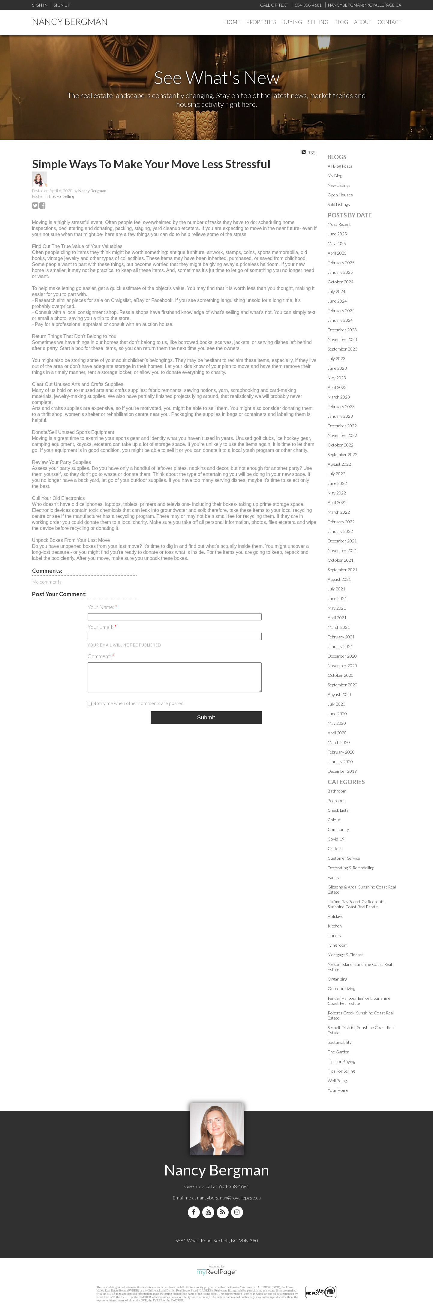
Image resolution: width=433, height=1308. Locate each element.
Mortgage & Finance (346, 954)
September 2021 (342, 569)
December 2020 (342, 655)
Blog (341, 22)
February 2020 (341, 751)
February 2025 (341, 262)
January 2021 (340, 646)
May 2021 (337, 608)
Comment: (100, 656)
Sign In (39, 4)
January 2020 (340, 761)
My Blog (335, 175)
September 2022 (342, 454)
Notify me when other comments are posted (136, 703)
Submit (206, 717)
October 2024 (340, 281)
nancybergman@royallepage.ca (229, 1197)
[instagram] (238, 1212)
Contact (389, 22)
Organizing (337, 978)
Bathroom (337, 790)
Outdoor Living (341, 988)
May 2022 (337, 492)
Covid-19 (336, 838)
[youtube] (209, 1212)
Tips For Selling (61, 196)
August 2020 (339, 694)
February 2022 (341, 521)
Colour (334, 819)
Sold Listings (339, 204)
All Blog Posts (340, 166)
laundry (334, 935)
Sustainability (340, 1042)
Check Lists (338, 810)
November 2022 (342, 435)
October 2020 (340, 675)
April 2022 (337, 502)
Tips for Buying (341, 1061)
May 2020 (337, 723)
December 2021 (342, 540)
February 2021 (341, 636)
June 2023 (337, 368)
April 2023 (337, 387)
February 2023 (341, 406)
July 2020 (336, 703)
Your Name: (101, 607)
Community (338, 829)
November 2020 (342, 665)
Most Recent (339, 224)
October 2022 (340, 444)
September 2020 (342, 684)
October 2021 (340, 560)
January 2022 (340, 531)
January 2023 (340, 416)
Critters (335, 848)
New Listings (339, 185)
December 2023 (342, 329)
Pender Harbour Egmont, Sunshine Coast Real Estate (359, 1001)
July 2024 (336, 291)
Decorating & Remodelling (351, 867)
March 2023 (339, 396)
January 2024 (340, 320)
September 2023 (342, 348)
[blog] (224, 1212)
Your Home (338, 1090)
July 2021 (336, 588)
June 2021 (337, 598)
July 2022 (336, 473)
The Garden (339, 1051)
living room (337, 945)
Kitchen (335, 925)
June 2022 (337, 483)
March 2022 (339, 512)
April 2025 (337, 252)
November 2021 (342, 550)
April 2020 (337, 732)
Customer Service (344, 858)
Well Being (337, 1080)
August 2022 (339, 464)
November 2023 (342, 339)
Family (333, 877)
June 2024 (337, 300)
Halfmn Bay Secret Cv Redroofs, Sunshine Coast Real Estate (356, 904)
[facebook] (195, 1212)
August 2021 (339, 579)
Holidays (335, 916)
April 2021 (337, 617)
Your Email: (101, 626)
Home (232, 22)
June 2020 (337, 713)
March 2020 (339, 742)
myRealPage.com (216, 1272)
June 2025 (337, 233)
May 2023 (337, 377)
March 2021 (339, 627)
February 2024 (341, 310)
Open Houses (340, 194)
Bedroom (336, 800)
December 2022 (342, 425)
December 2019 (342, 771)
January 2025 (340, 272)
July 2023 (336, 358)
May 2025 (337, 243)
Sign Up (62, 4)
